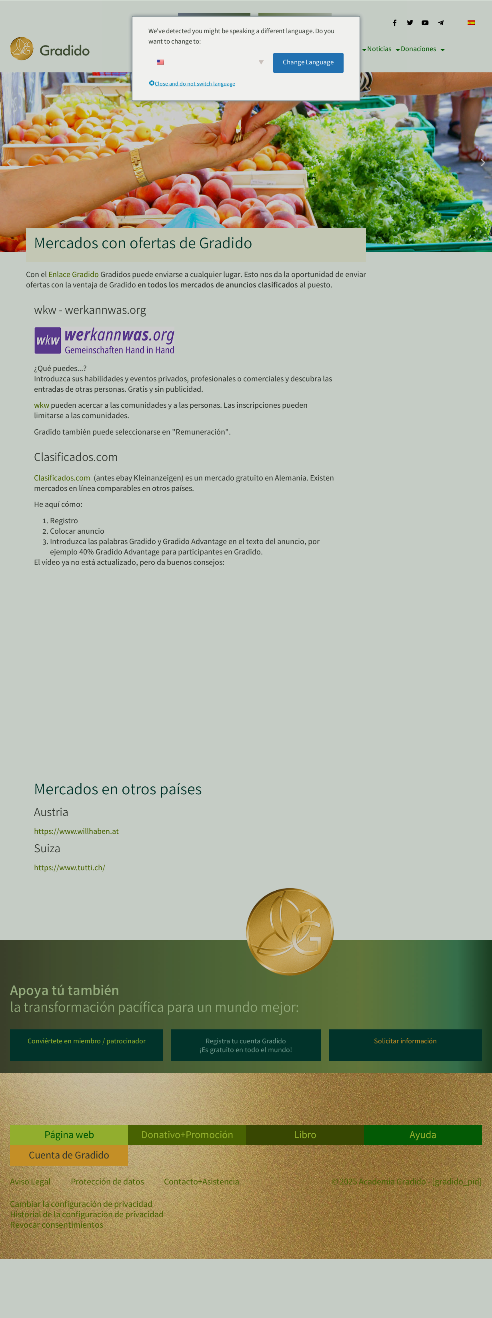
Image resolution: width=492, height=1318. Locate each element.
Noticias (383, 49)
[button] (9, 162)
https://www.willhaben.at (76, 832)
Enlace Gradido (73, 275)
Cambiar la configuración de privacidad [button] (81, 1205)
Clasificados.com (62, 479)
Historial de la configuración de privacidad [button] (87, 1215)
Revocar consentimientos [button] (56, 1226)
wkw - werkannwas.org (90, 311)
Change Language (308, 63)
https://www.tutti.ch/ (69, 868)
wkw (41, 406)
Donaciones (423, 49)
